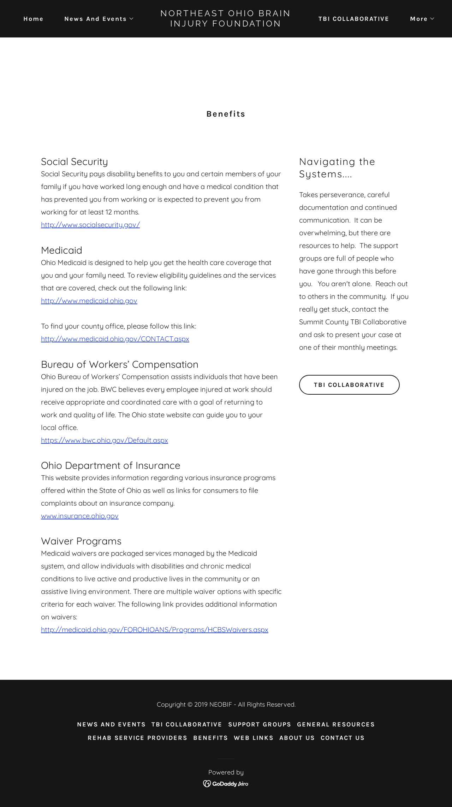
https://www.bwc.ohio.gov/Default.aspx (104, 440)
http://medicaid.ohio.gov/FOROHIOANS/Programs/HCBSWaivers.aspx (154, 629)
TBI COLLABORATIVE (349, 385)
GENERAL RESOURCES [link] (336, 724)
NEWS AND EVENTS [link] (111, 724)
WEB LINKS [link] (254, 738)
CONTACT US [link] (343, 738)
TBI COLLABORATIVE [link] (354, 19)
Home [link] (33, 19)
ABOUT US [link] (297, 738)
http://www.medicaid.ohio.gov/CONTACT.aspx (115, 338)
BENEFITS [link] (210, 738)
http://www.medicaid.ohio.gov (89, 300)
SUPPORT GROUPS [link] (259, 724)
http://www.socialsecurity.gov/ (90, 224)
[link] (226, 23)
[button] (96, 18)
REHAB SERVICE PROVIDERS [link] (138, 738)
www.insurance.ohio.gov (80, 515)
